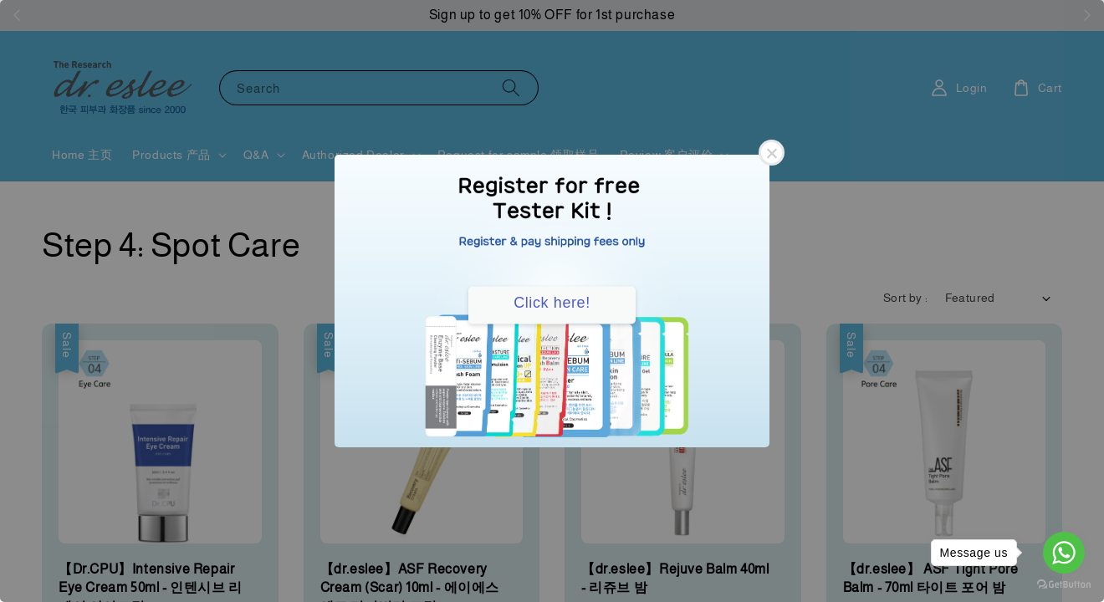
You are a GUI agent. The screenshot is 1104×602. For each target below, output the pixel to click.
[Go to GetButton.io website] (1064, 584)
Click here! (552, 302)
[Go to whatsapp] (1064, 553)
